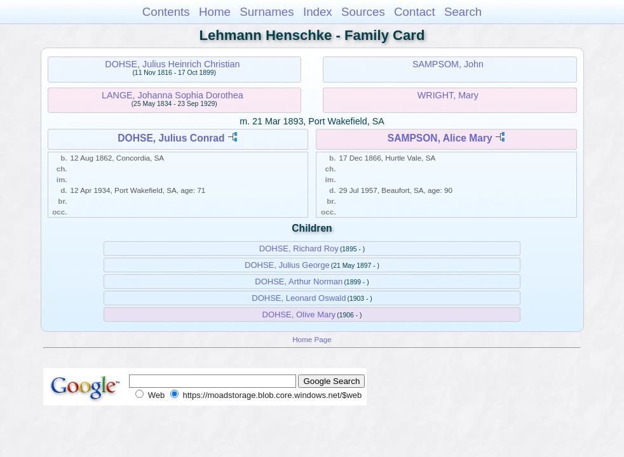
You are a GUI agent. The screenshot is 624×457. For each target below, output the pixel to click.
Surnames (267, 11)
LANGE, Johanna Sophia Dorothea (172, 95)
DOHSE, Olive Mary (299, 314)
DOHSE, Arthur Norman (299, 281)
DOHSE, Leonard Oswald (299, 298)
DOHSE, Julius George (287, 265)
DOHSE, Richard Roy (299, 248)
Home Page (312, 339)
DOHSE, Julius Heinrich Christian (172, 64)
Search (463, 11)
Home (215, 11)
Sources (363, 11)
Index (317, 11)
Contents (166, 11)
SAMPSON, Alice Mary (440, 138)
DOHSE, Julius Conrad (171, 138)
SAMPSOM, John (448, 64)
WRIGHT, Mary (447, 95)
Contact (414, 11)
